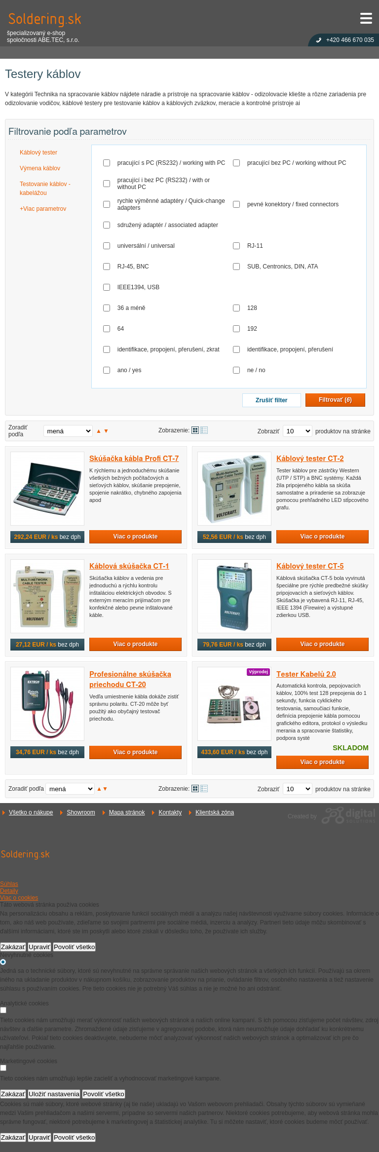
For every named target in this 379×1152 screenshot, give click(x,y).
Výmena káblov (40, 168)
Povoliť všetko (74, 947)
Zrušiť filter (271, 400)
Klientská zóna (214, 812)
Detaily (9, 890)
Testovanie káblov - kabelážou (45, 188)
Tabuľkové (204, 430)
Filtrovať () (335, 399)
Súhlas (9, 884)
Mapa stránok (127, 812)
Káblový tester (38, 152)
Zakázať (13, 947)
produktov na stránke (343, 431)
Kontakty (170, 812)
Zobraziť (269, 431)
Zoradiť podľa (18, 431)
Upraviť (39, 947)
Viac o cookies (19, 897)
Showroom (81, 812)
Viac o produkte (136, 536)
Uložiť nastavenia (54, 1094)
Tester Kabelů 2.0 (306, 674)
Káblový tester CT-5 (310, 566)
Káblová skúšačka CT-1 (129, 566)
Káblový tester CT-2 (310, 458)
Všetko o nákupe (31, 812)
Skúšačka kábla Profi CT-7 (134, 458)
